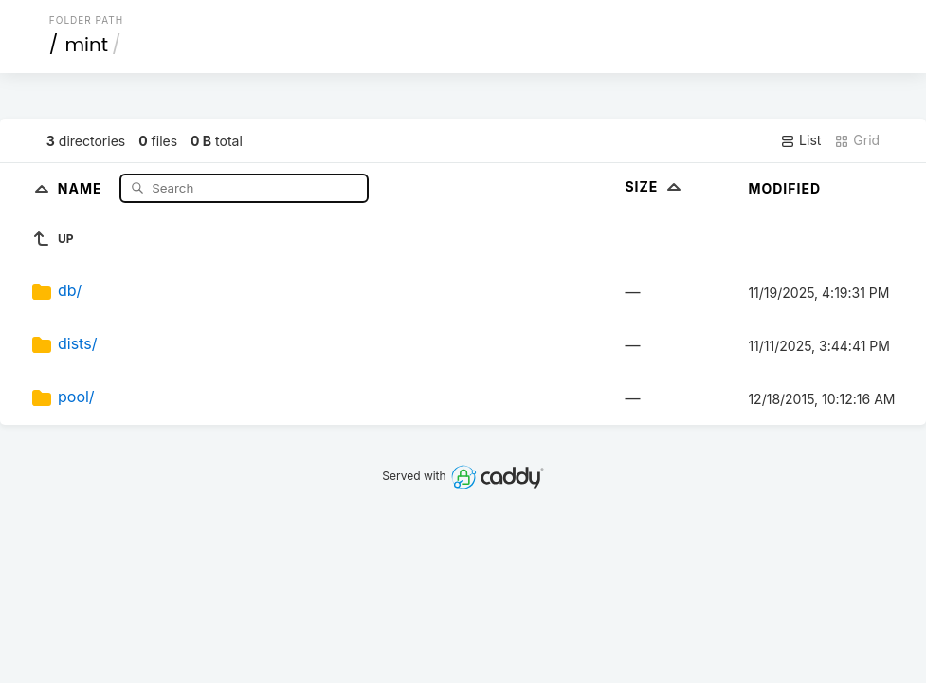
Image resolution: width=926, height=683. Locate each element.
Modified (784, 188)
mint (86, 44)
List (800, 140)
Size (654, 186)
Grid (857, 140)
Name (82, 187)
